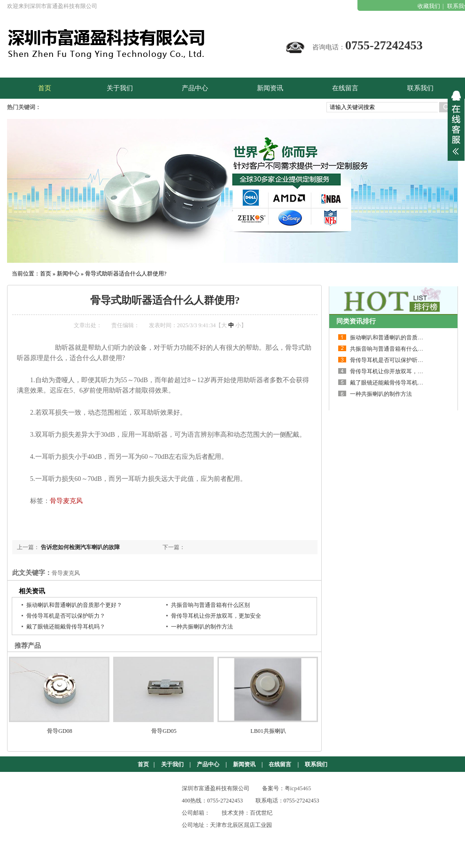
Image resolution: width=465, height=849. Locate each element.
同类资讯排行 (356, 321)
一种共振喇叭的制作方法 (202, 626)
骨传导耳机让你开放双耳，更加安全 (216, 616)
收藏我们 (429, 6)
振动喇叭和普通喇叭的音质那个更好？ (74, 605)
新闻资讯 (244, 764)
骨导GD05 (163, 731)
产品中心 (208, 764)
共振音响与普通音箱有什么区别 (210, 605)
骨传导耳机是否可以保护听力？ (65, 616)
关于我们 (172, 764)
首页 (45, 273)
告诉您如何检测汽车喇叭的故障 (80, 547)
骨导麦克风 (66, 500)
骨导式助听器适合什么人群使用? (125, 273)
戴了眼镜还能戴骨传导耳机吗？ (65, 626)
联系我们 (316, 764)
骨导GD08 (59, 731)
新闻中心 (68, 273)
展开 (456, 123)
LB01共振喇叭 (268, 731)
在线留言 (280, 764)
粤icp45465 (298, 788)
